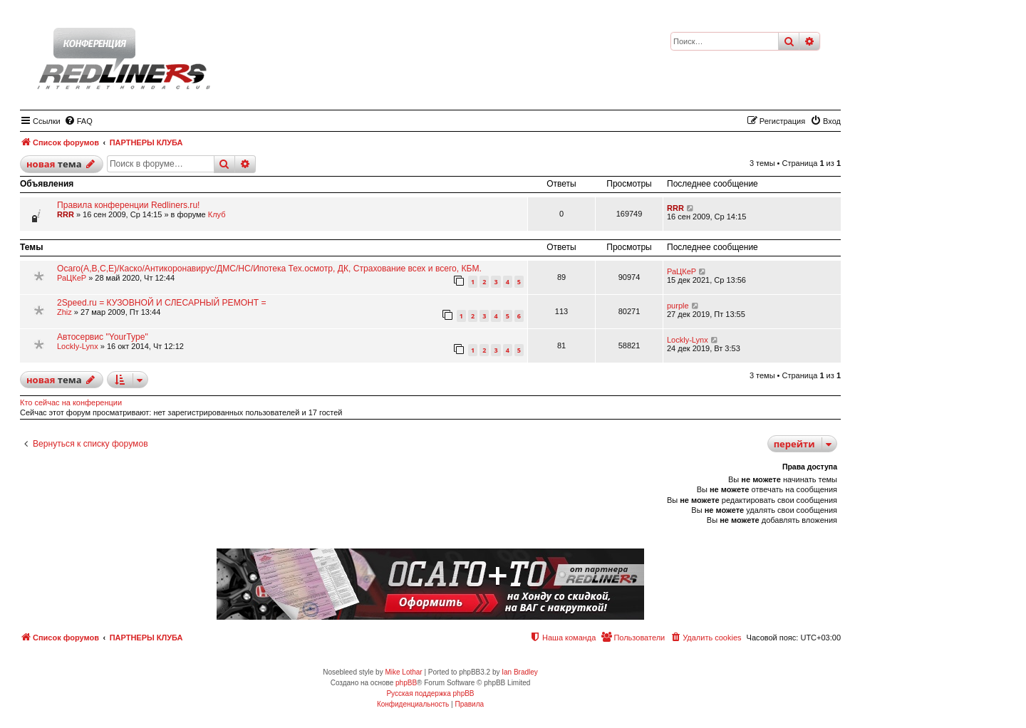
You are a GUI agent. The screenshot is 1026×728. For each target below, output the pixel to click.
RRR (65, 214)
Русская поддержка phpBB (430, 693)
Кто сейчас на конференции (71, 402)
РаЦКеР (71, 278)
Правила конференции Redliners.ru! (128, 205)
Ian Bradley (520, 672)
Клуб (217, 214)
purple (678, 305)
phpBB (406, 683)
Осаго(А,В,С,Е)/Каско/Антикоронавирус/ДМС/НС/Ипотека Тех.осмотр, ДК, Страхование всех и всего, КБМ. (269, 269)
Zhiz (64, 312)
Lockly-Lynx (77, 346)
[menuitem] (78, 121)
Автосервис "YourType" (102, 337)
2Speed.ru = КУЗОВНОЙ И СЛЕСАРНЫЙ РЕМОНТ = (161, 303)
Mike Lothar (403, 672)
